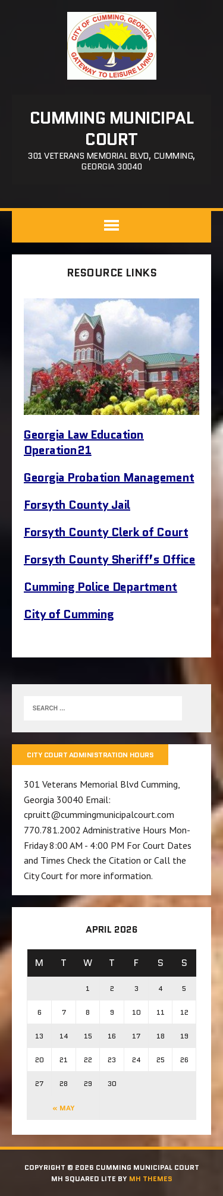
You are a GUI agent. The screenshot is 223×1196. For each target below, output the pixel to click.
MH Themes (150, 1178)
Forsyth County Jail (77, 504)
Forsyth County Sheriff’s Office (109, 559)
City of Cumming (69, 614)
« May (63, 1108)
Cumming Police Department (100, 586)
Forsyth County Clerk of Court (106, 532)
